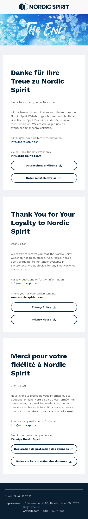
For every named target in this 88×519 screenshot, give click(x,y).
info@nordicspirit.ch (25, 141)
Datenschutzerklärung (44, 165)
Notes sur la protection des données (44, 461)
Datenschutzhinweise (44, 178)
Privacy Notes (44, 319)
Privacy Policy (44, 307)
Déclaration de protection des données (44, 449)
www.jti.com (31, 510)
